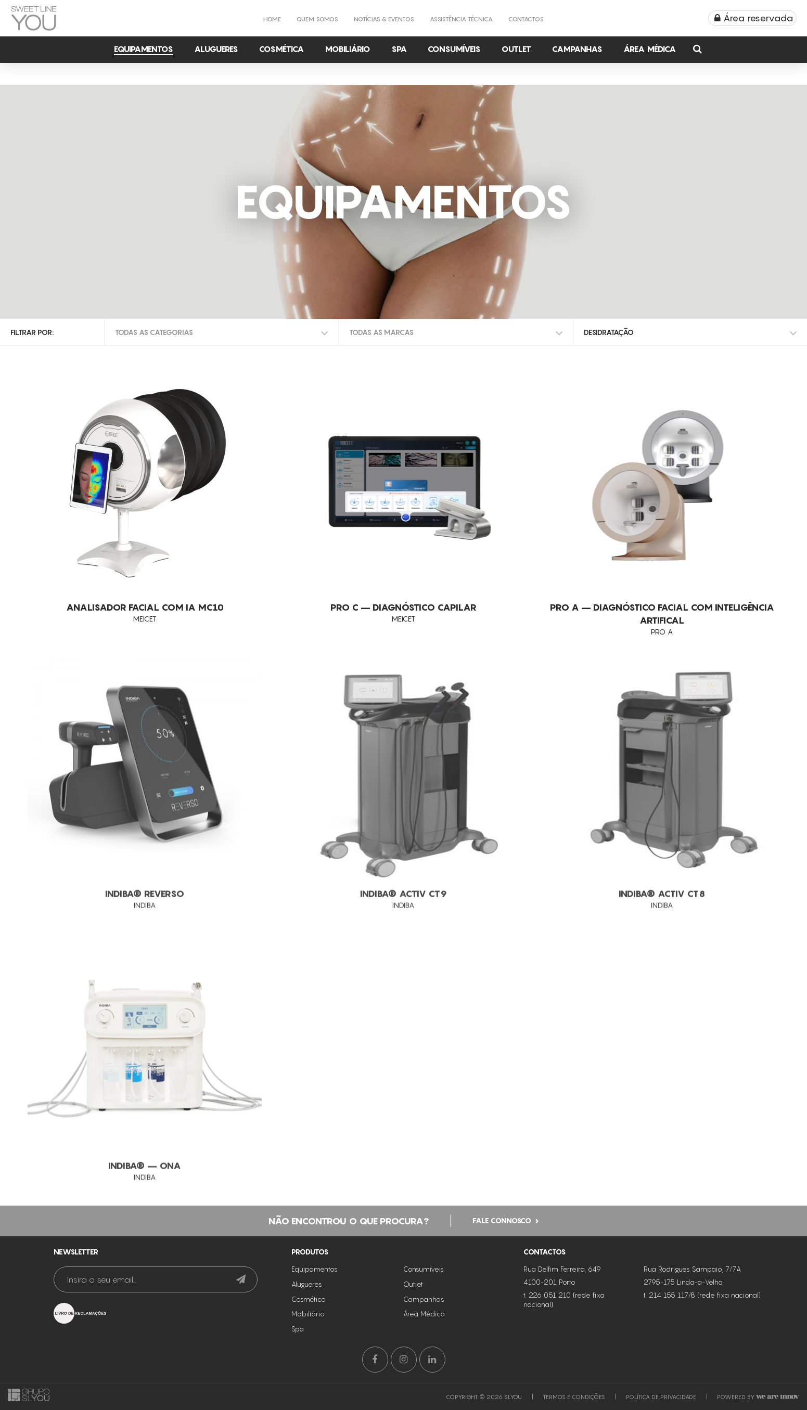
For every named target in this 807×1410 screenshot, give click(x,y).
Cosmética (281, 49)
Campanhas (577, 49)
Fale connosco (501, 1244)
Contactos (526, 19)
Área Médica (649, 49)
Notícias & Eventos (384, 19)
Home (272, 19)
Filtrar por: (32, 332)
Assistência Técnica (461, 19)
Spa (399, 49)
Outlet (516, 49)
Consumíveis (454, 49)
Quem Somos (317, 19)
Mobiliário (347, 49)
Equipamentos (143, 49)
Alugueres (216, 49)
